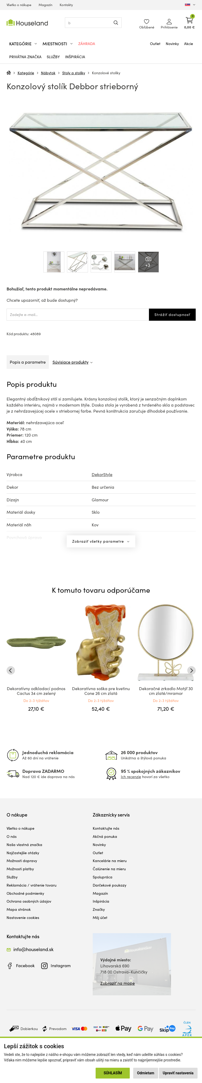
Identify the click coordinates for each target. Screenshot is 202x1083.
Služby (53, 56)
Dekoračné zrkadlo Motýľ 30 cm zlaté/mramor (166, 691)
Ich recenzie (131, 776)
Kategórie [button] (20, 43)
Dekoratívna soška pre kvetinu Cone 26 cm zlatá (101, 691)
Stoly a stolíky (73, 72)
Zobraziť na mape (117, 983)
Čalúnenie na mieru (109, 868)
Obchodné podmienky (25, 893)
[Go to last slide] (11, 670)
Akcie (188, 43)
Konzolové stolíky (106, 72)
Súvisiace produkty (71, 362)
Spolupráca (102, 876)
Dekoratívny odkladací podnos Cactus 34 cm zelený (36, 691)
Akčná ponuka (105, 836)
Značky (99, 909)
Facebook (25, 965)
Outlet (155, 43)
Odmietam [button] (145, 1073)
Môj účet (100, 917)
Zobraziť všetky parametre (98, 541)
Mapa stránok (19, 909)
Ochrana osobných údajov (29, 901)
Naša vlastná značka (24, 844)
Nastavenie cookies (23, 917)
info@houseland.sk (33, 949)
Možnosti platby (20, 868)
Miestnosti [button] (55, 43)
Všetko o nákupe (19, 4)
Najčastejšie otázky (23, 852)
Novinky (172, 43)
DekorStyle (102, 474)
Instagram (61, 965)
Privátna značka (25, 56)
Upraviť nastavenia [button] (178, 1073)
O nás (12, 836)
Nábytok (48, 72)
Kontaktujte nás (106, 828)
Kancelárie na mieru (110, 860)
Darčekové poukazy (109, 885)
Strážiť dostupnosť (172, 314)
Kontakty (66, 4)
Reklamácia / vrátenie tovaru (31, 885)
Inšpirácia (75, 56)
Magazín (45, 4)
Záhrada (86, 43)
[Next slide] (191, 670)
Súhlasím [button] (112, 1073)
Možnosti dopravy (22, 860)
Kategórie (26, 72)
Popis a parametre (28, 362)
